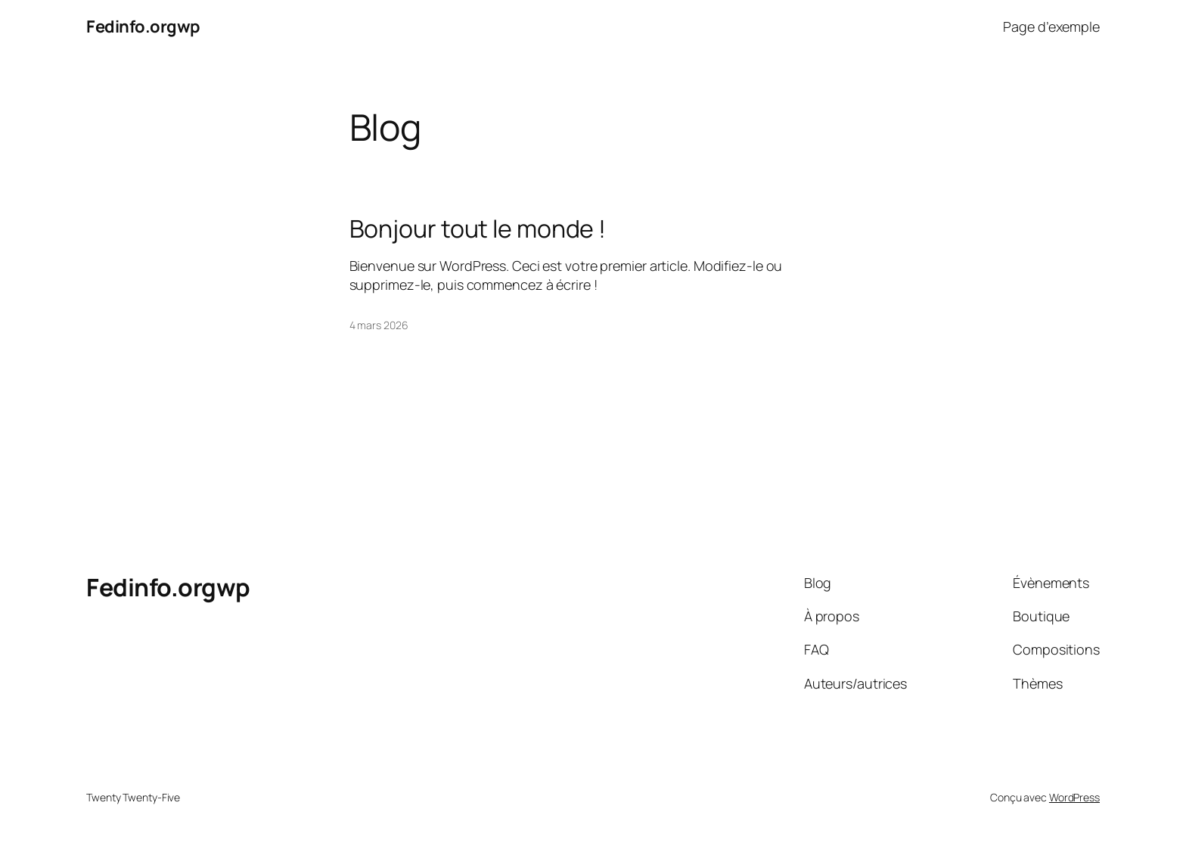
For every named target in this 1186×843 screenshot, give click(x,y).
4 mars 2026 (378, 325)
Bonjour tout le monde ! (478, 228)
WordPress (1074, 797)
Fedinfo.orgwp (143, 26)
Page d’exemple (1051, 26)
